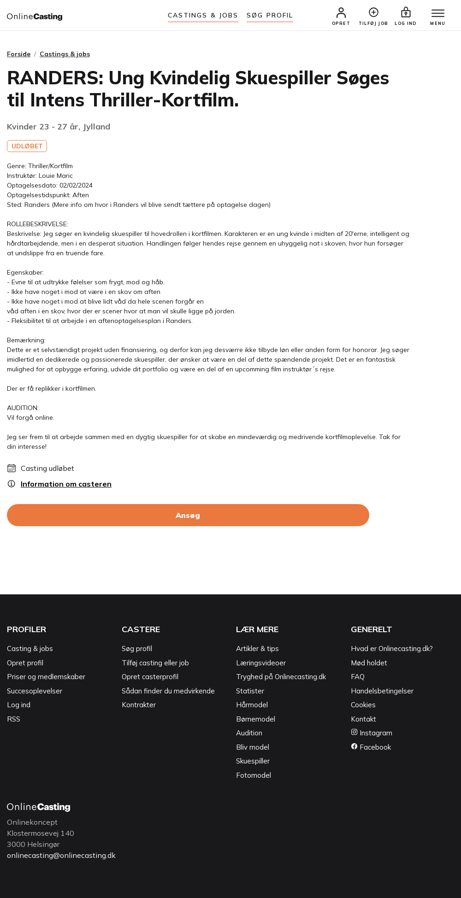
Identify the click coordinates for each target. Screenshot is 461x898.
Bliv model (252, 747)
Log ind (18, 704)
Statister (250, 691)
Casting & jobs (30, 648)
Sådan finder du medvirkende (168, 691)
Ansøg (188, 515)
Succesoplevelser (34, 691)
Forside (18, 54)
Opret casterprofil (150, 676)
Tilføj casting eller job (155, 662)
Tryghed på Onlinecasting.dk (281, 676)
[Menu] (438, 13)
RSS (13, 719)
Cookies (363, 704)
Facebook (371, 747)
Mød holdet (369, 662)
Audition (249, 732)
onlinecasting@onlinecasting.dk (61, 855)
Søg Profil (270, 15)
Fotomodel (253, 775)
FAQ (358, 676)
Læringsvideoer (261, 662)
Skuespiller (253, 761)
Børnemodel (255, 719)
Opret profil (25, 662)
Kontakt (363, 719)
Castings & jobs (203, 15)
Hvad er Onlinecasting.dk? (392, 648)
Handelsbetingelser (382, 691)
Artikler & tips (257, 648)
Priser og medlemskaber (46, 676)
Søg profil (137, 648)
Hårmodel (252, 704)
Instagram (371, 732)
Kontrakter (139, 704)
